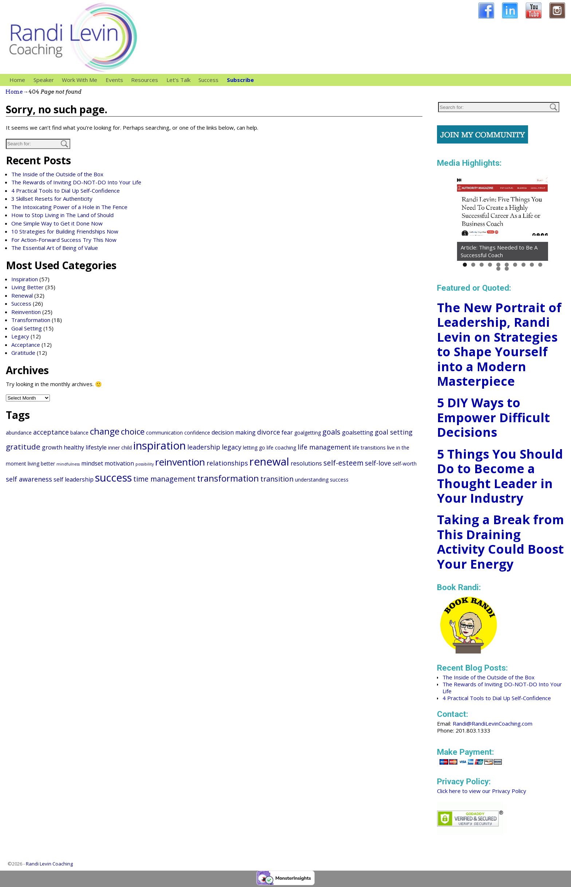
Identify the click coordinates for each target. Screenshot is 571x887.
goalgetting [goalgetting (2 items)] (307, 432)
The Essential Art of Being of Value (54, 247)
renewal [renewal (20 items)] (269, 461)
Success (208, 79)
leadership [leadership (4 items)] (203, 447)
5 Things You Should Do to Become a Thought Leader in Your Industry (500, 476)
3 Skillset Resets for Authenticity (51, 198)
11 (498, 269)
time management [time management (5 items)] (164, 479)
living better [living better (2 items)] (41, 463)
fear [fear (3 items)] (287, 432)
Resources (146, 80)
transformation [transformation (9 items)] (228, 478)
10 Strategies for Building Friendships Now (64, 231)
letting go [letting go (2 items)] (254, 447)
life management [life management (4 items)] (324, 447)
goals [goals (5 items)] (331, 432)
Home (17, 79)
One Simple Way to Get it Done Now (57, 223)
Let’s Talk (178, 79)
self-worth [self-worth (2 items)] (405, 463)
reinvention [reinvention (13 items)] (180, 461)
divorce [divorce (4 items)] (268, 432)
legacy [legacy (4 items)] (231, 447)
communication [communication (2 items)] (164, 432)
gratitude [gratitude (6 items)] (23, 446)
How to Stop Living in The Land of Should (62, 215)
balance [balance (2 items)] (79, 432)
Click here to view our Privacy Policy (481, 790)
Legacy (20, 336)
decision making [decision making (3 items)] (234, 432)
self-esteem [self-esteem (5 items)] (343, 463)
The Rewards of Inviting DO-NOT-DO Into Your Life (76, 182)
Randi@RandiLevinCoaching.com (492, 723)
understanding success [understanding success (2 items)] (321, 479)
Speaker (46, 80)
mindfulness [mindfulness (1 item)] (68, 464)
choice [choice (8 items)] (133, 431)
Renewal (22, 295)
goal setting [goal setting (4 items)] (394, 432)
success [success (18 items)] (113, 477)
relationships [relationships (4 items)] (227, 463)
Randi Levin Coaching (49, 863)
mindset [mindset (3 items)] (92, 463)
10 (540, 265)
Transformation (30, 319)
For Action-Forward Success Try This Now (64, 239)
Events (114, 79)
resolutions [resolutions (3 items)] (306, 463)
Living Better (27, 287)
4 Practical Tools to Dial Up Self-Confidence (65, 190)
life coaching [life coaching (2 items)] (281, 447)
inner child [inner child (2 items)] (120, 447)
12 (507, 269)
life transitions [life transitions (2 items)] (369, 447)
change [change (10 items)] (104, 431)
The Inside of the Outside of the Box (57, 174)
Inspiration (24, 279)
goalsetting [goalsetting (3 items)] (357, 432)
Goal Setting (26, 328)
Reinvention (26, 311)
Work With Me (81, 80)
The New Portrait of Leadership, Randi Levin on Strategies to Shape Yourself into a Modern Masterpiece (499, 344)
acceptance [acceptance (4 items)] (51, 432)
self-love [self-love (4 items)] (378, 463)
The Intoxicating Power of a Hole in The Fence (69, 207)
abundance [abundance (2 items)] (19, 432)
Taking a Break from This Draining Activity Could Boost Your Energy (500, 541)
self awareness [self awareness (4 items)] (29, 479)
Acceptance (25, 344)
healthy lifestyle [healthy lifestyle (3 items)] (85, 447)
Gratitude (23, 352)
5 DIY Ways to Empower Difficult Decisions (493, 417)
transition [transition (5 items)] (277, 479)
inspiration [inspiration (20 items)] (159, 445)
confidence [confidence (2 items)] (197, 432)
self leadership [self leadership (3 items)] (74, 479)
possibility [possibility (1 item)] (144, 464)
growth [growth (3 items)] (52, 447)
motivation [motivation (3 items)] (119, 463)
